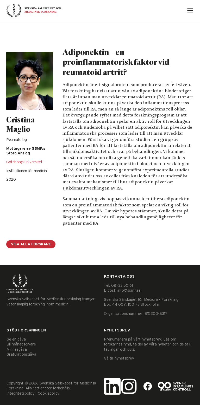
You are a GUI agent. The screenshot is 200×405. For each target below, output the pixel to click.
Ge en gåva (16, 339)
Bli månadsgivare (21, 344)
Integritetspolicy (21, 393)
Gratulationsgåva (21, 354)
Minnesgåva (17, 349)
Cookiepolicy (48, 393)
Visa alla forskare (31, 244)
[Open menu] (190, 10)
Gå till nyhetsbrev (119, 358)
